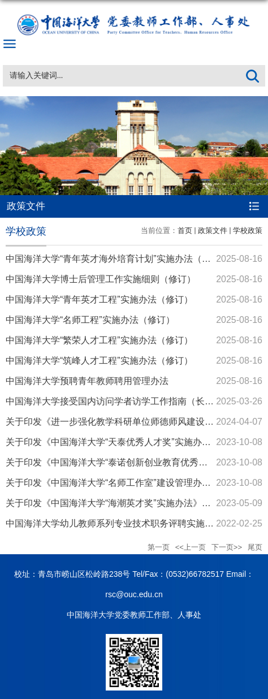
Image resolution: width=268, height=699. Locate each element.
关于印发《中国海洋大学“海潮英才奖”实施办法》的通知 (117, 503)
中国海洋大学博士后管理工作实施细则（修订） (101, 279)
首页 (185, 230)
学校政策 (247, 230)
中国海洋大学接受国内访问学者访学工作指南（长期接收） (123, 401)
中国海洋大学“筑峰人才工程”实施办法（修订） (99, 360)
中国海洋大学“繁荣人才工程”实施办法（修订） (99, 340)
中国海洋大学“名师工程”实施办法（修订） (90, 320)
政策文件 (212, 230)
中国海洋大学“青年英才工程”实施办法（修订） (99, 299)
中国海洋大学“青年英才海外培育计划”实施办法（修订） (117, 259)
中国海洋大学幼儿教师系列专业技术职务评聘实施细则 (114, 523)
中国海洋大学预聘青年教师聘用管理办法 (87, 381)
